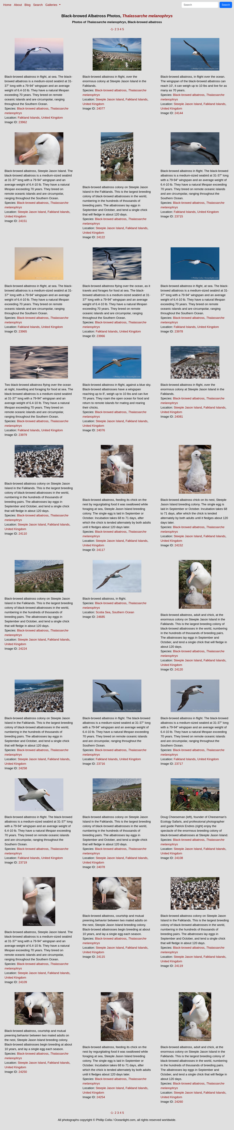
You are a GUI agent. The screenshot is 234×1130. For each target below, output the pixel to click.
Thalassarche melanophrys (147, 16)
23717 (179, 763)
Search (38, 4)
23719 (23, 862)
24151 (23, 221)
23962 (23, 122)
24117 (101, 550)
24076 (101, 430)
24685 (101, 616)
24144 (179, 113)
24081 (179, 416)
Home (7, 4)
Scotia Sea (103, 612)
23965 (23, 331)
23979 (23, 434)
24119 (179, 966)
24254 (101, 1097)
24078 (101, 867)
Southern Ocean (123, 612)
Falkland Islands (29, 117)
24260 (179, 1101)
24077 (101, 108)
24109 (23, 982)
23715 (179, 216)
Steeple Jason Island (110, 99)
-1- (112, 29)
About (18, 4)
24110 (23, 533)
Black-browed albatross (33, 108)
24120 (179, 669)
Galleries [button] (51, 4)
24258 (23, 768)
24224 (23, 648)
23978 (179, 331)
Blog (28, 4)
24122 (101, 237)
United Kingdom (52, 117)
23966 (101, 336)
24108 (179, 858)
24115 (101, 956)
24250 (23, 1071)
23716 (101, 763)
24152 (179, 545)
